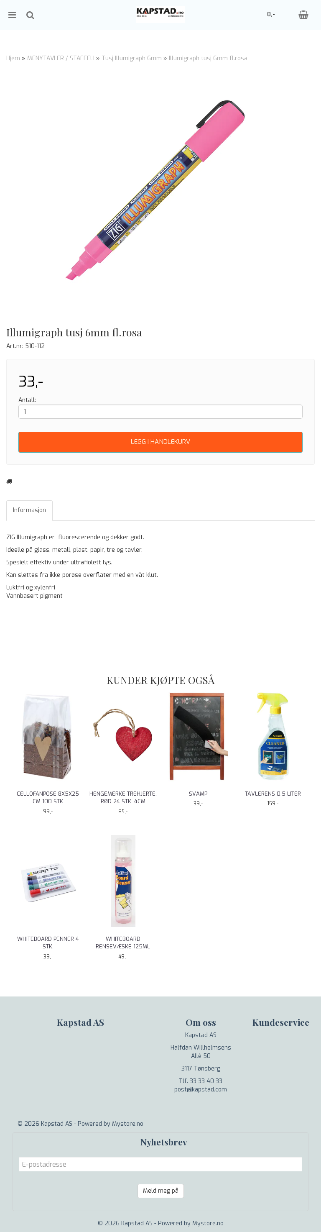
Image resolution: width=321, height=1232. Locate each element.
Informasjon (29, 510)
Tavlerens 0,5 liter (273, 793)
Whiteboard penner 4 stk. (48, 942)
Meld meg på (160, 1191)
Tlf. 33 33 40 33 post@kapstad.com (200, 1085)
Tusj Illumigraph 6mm (132, 58)
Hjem (13, 58)
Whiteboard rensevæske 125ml (123, 942)
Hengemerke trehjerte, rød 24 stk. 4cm (123, 797)
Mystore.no (127, 1124)
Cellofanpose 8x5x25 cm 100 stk (48, 797)
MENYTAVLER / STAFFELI (60, 58)
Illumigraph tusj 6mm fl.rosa (208, 58)
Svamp (198, 793)
